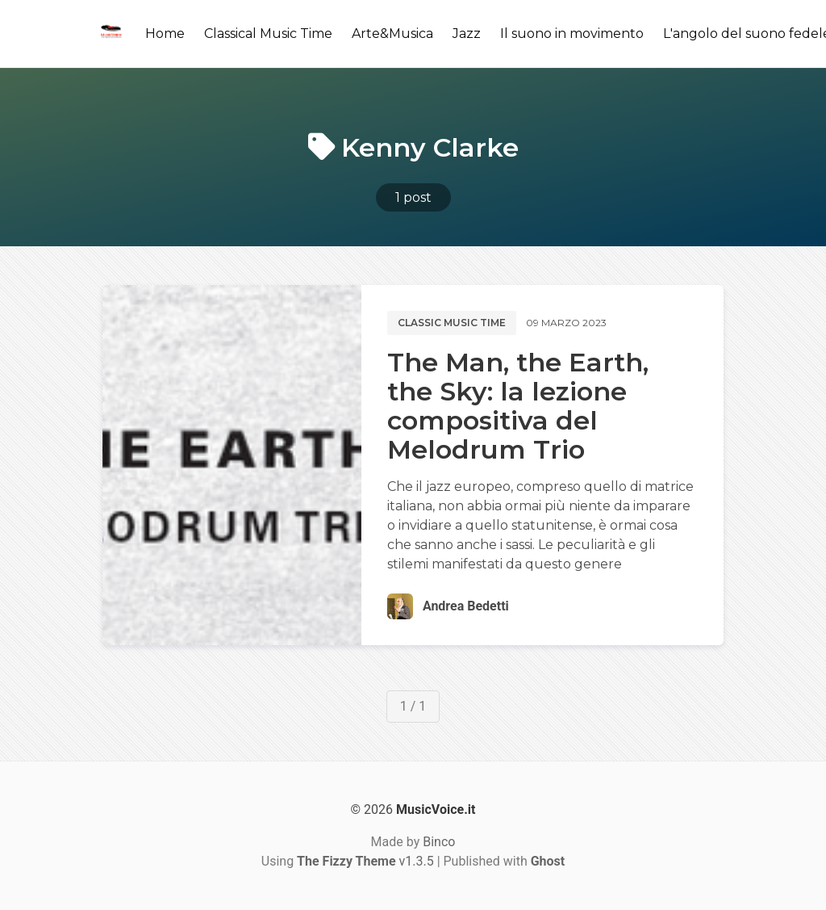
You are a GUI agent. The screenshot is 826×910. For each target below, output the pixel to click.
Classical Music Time (268, 33)
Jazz (467, 33)
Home (165, 33)
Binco (439, 841)
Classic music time (452, 323)
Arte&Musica (392, 33)
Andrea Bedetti (466, 606)
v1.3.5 (365, 861)
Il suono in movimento (572, 33)
